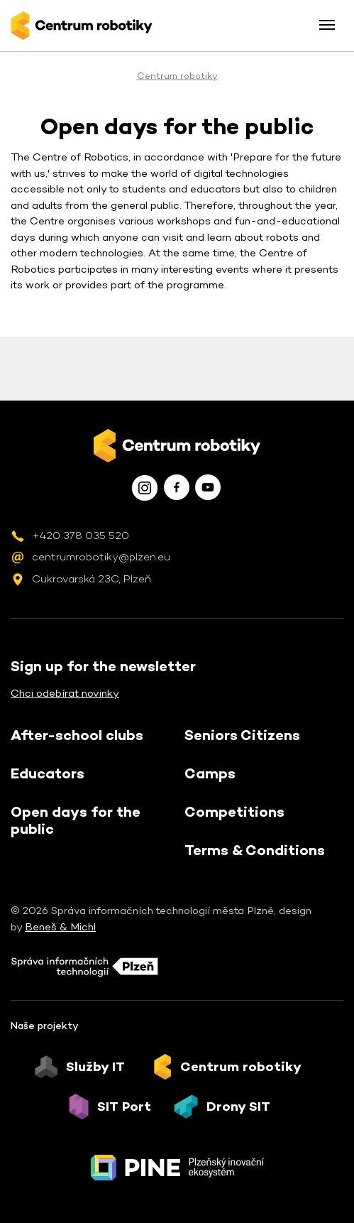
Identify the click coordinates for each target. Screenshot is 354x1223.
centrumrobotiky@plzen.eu (101, 556)
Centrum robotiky (177, 76)
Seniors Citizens (242, 735)
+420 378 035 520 (80, 535)
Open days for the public (75, 820)
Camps (210, 773)
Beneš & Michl (60, 926)
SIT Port (124, 1106)
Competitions (234, 812)
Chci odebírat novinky (65, 693)
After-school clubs (77, 735)
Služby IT (95, 1066)
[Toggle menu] (327, 25)
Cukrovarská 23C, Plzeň (91, 578)
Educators (47, 773)
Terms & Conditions (254, 850)
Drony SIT (238, 1106)
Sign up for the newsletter (103, 666)
